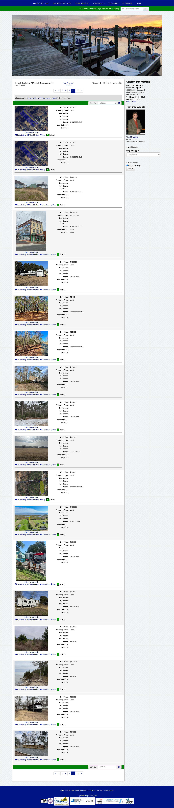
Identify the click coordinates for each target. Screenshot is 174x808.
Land (39, 98)
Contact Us (113, 3)
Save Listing (20, 135)
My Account (127, 3)
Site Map (99, 790)
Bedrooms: (63, 113)
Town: (65, 122)
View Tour (45, 205)
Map (42, 135)
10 (73, 91)
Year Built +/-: (62, 125)
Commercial (46, 98)
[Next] (55, 91)
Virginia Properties (41, 3)
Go (146, 8)
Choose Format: (21, 98)
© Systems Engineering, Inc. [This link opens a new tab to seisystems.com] (87, 795)
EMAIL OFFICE (131, 101)
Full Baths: (63, 116)
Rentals (54, 98)
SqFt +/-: (64, 128)
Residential (32, 98)
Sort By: (93, 103)
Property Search (82, 3)
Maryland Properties (62, 3)
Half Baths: (63, 119)
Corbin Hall (69, 790)
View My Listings (132, 137)
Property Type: (62, 110)
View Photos (33, 135)
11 (77, 91)
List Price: (64, 107)
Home (139, 3)
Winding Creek (80, 790)
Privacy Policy (109, 790)
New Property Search (68, 84)
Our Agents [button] (99, 3)
